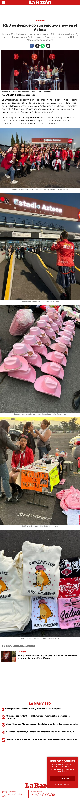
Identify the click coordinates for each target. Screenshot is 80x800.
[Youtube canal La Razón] (52, 795)
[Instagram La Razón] (42, 795)
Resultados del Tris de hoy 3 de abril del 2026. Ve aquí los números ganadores (41, 739)
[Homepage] (40, 2)
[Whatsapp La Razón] (42, 46)
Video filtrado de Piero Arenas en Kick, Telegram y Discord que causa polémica (42, 724)
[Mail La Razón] (48, 46)
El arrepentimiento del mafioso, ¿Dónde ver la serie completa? (33, 708)
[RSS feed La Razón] (47, 795)
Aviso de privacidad (62, 784)
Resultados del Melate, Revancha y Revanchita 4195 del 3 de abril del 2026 (40, 732)
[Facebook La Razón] (32, 46)
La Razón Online (13, 95)
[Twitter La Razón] (37, 46)
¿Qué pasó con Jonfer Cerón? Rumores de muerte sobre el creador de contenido (38, 717)
